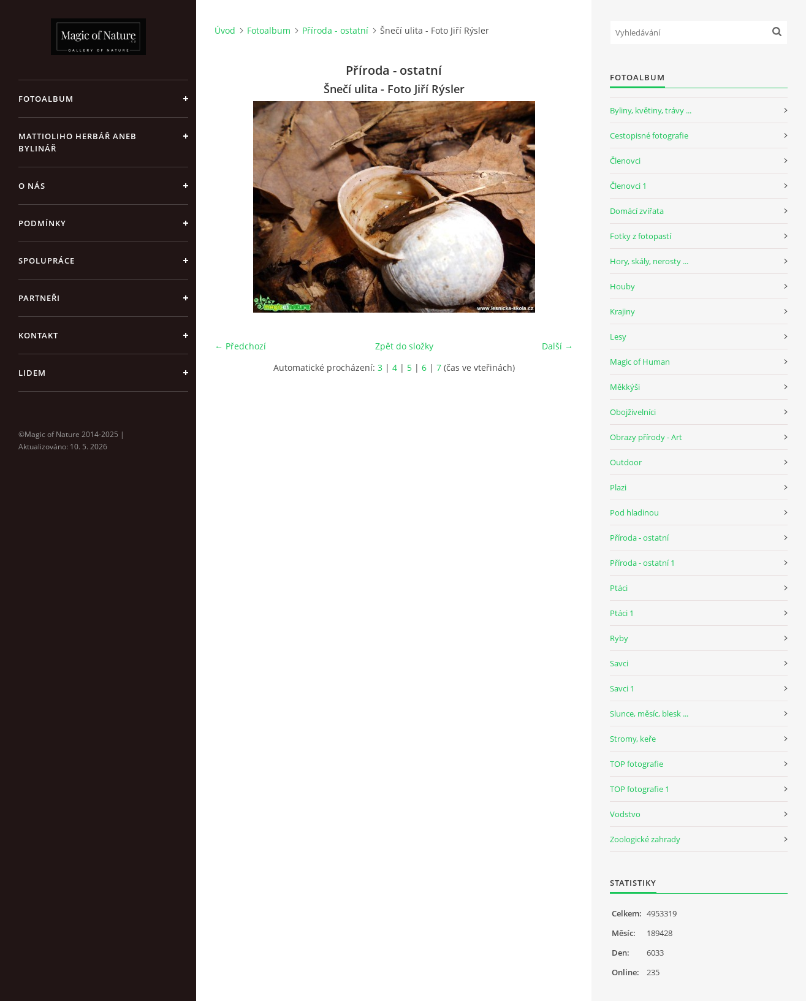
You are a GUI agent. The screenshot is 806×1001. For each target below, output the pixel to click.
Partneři (39, 297)
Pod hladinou (634, 512)
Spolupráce (46, 260)
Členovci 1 (628, 185)
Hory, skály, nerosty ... (649, 261)
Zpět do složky (404, 346)
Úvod (225, 30)
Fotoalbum (46, 98)
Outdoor (626, 462)
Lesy (618, 336)
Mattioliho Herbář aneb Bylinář (77, 142)
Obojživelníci (633, 411)
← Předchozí (240, 346)
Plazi (618, 487)
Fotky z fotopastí (640, 236)
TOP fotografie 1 (639, 788)
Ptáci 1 (622, 612)
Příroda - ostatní (335, 30)
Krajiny (622, 311)
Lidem (32, 372)
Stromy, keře (633, 738)
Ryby (619, 638)
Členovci (625, 160)
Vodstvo (625, 814)
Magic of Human (640, 361)
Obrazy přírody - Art (646, 437)
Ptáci (619, 587)
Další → (557, 346)
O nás (31, 185)
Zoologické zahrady (645, 839)
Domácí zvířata (637, 210)
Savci (619, 663)
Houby (622, 286)
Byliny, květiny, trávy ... (650, 110)
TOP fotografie (636, 763)
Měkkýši (625, 386)
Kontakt (38, 335)
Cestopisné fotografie (649, 135)
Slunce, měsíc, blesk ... (649, 713)
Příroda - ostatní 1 (642, 562)
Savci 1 (622, 688)
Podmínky (42, 223)
